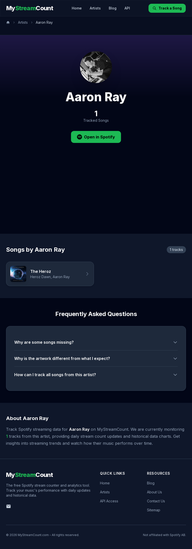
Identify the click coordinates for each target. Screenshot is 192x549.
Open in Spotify (96, 136)
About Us (154, 492)
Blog (112, 8)
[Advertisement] (96, 196)
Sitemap (153, 510)
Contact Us (156, 501)
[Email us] (8, 506)
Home (77, 8)
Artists (95, 8)
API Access (109, 501)
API (127, 8)
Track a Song (167, 8)
